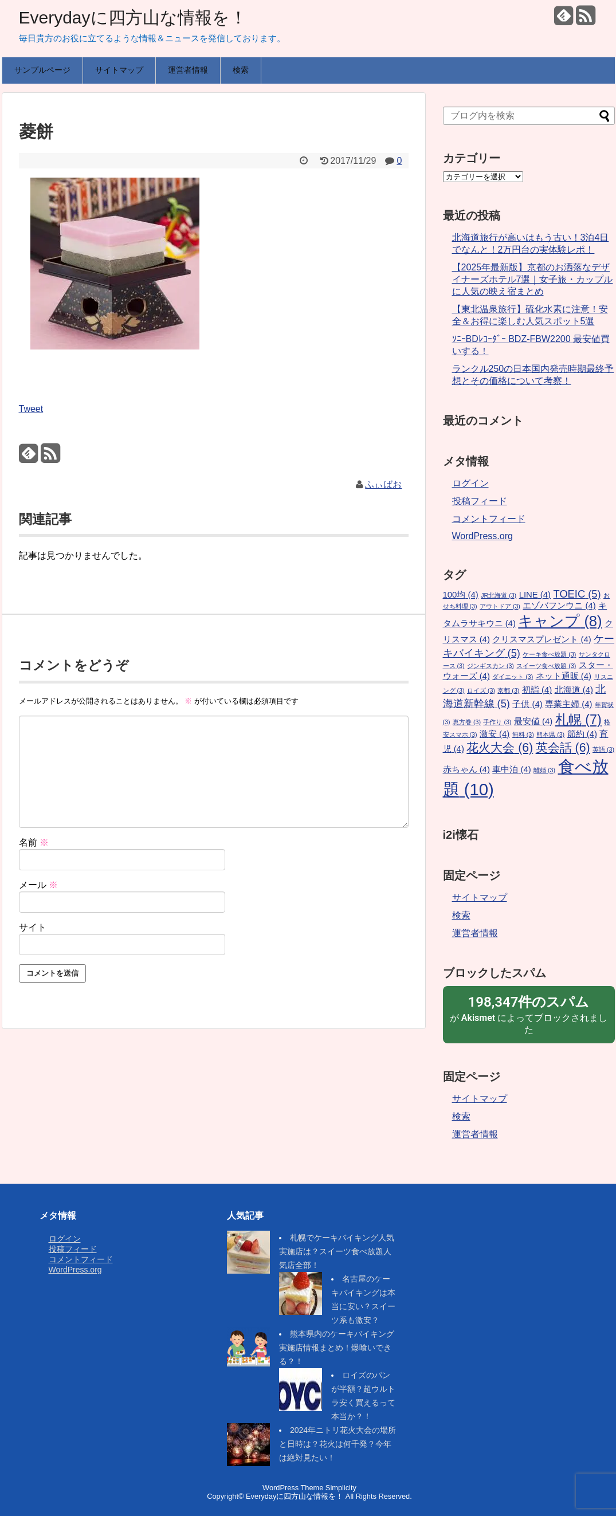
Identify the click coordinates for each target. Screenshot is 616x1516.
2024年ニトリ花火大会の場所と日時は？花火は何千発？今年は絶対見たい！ (337, 1443)
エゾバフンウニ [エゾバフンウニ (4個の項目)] (559, 605)
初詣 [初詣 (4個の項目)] (537, 689)
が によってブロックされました (529, 1014)
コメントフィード (488, 519)
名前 (34, 842)
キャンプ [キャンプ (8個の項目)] (560, 621)
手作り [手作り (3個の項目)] (497, 721)
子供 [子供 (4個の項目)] (527, 704)
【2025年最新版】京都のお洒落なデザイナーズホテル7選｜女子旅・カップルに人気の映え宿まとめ (532, 279)
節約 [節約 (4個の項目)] (582, 734)
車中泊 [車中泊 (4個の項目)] (511, 769)
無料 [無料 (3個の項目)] (523, 734)
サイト (32, 927)
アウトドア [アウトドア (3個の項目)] (500, 606)
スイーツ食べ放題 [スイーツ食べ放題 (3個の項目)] (546, 665)
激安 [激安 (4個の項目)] (494, 734)
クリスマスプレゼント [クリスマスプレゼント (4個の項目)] (541, 639)
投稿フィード (479, 501)
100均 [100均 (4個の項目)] (460, 594)
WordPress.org (482, 536)
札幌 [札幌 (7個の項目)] (578, 719)
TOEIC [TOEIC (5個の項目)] (577, 594)
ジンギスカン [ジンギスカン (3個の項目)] (490, 665)
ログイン (470, 483)
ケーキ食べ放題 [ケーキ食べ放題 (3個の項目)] (549, 654)
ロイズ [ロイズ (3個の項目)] (481, 690)
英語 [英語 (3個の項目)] (603, 749)
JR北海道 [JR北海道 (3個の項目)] (498, 595)
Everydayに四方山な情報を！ (133, 17)
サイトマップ (119, 69)
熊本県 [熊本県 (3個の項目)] (550, 734)
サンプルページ (42, 69)
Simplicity (340, 1487)
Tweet (31, 409)
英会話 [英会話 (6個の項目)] (563, 748)
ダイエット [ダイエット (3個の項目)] (512, 676)
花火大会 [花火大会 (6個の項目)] (499, 748)
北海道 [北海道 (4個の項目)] (574, 689)
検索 (241, 69)
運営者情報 (188, 69)
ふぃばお (383, 484)
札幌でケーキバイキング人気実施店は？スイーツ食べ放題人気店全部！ (336, 1251)
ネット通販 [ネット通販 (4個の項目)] (563, 676)
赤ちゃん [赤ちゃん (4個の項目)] (466, 769)
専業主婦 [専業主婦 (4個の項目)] (568, 704)
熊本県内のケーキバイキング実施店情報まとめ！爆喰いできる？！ (336, 1347)
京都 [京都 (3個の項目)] (508, 690)
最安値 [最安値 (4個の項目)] (533, 721)
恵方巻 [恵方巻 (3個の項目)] (467, 721)
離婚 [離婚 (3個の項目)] (544, 770)
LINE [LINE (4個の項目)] (535, 594)
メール (38, 885)
